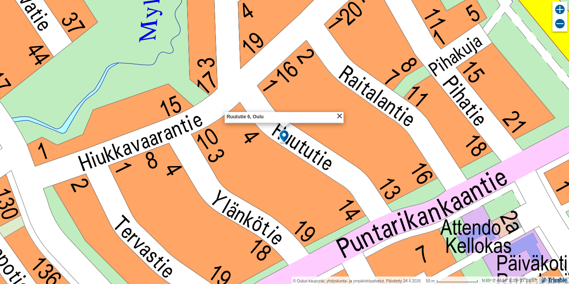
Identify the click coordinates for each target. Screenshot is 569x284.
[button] (284, 136)
